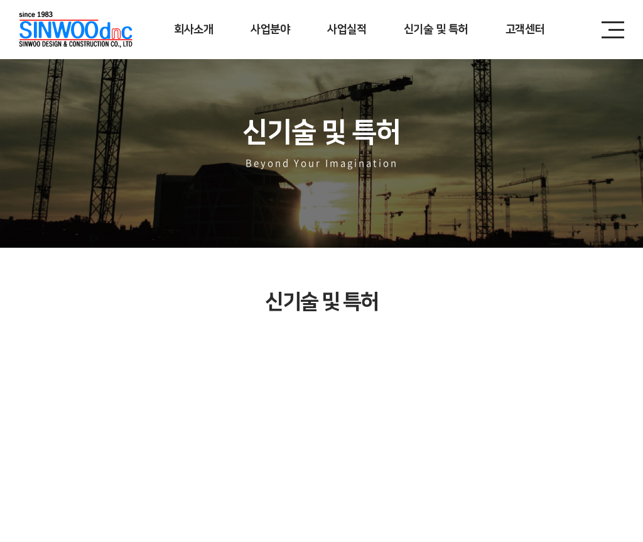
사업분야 (270, 29)
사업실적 (346, 29)
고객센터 (524, 29)
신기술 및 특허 (436, 29)
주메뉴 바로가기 (0, 0)
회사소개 (193, 29)
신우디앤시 (75, 29)
